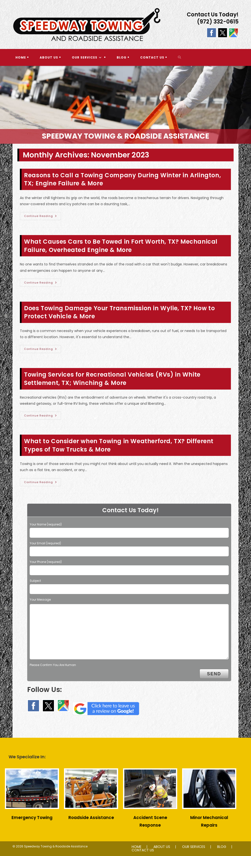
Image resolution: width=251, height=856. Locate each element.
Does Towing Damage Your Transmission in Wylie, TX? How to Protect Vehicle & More (119, 312)
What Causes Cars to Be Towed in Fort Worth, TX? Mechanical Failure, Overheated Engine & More (120, 246)
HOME (136, 846)
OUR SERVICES (193, 846)
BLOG (221, 846)
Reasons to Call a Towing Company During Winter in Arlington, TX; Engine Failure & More (122, 179)
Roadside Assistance (91, 817)
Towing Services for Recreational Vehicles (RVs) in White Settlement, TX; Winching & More (112, 378)
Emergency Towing (32, 817)
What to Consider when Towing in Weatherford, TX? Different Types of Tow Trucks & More (118, 445)
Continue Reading (42, 217)
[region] (125, 105)
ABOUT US (161, 846)
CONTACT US (143, 850)
